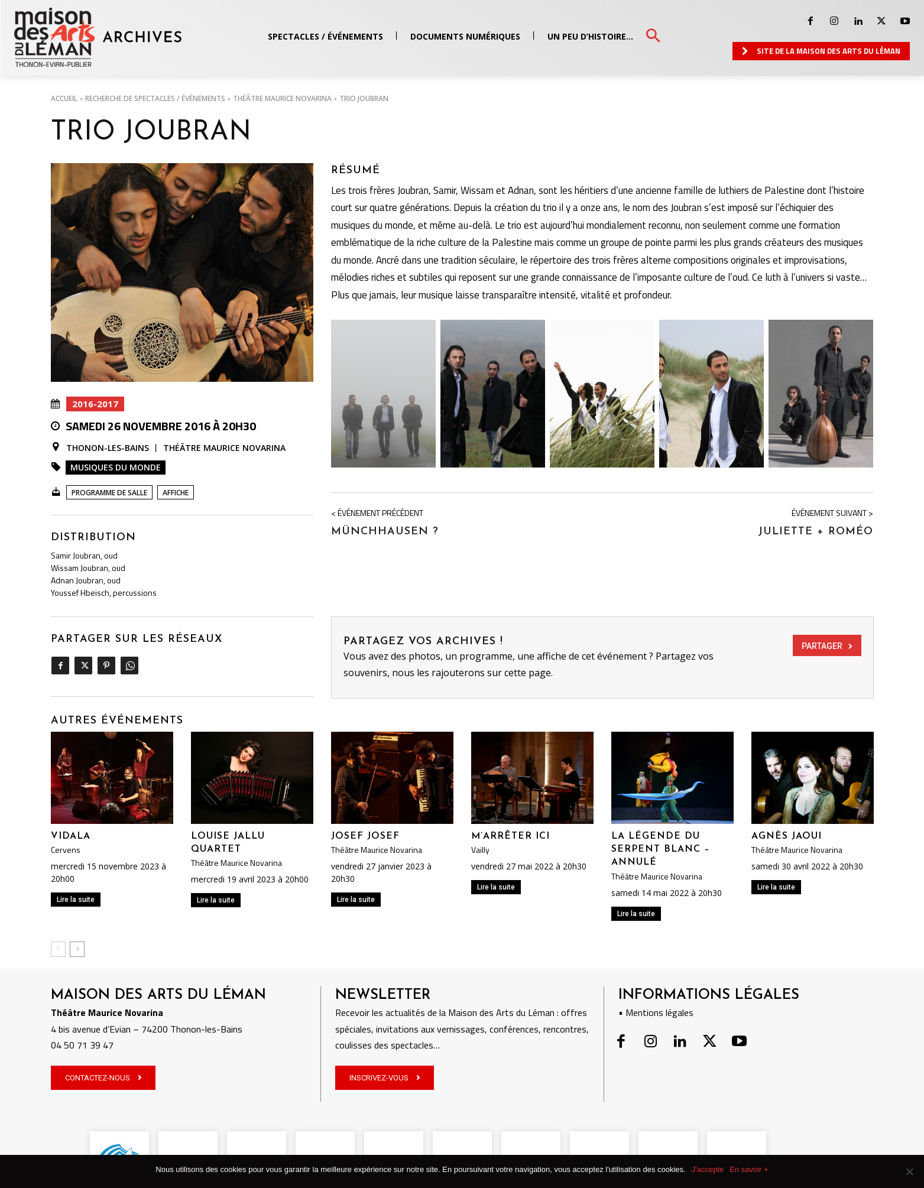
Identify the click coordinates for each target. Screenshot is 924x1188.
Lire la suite (76, 899)
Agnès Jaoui (786, 836)
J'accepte (708, 1169)
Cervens (65, 850)
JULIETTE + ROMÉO (815, 531)
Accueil (64, 98)
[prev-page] (58, 949)
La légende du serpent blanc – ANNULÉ (660, 850)
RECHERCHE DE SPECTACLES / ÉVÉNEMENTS (155, 98)
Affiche (176, 493)
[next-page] (77, 949)
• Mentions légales (655, 1012)
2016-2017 (95, 404)
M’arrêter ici (510, 836)
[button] (652, 36)
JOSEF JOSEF (365, 836)
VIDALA (70, 836)
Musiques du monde (115, 467)
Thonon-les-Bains (107, 448)
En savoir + (749, 1169)
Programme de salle (109, 493)
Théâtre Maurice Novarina (282, 98)
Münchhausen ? (385, 531)
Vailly (480, 850)
